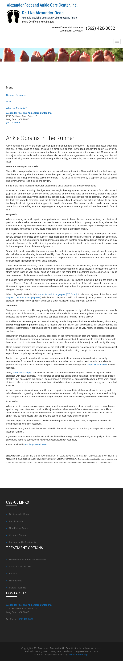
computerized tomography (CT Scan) (57, 294)
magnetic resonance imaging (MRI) (23, 297)
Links (8, 101)
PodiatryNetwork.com (35, 444)
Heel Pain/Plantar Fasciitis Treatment (26, 559)
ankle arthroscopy (22, 372)
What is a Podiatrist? (16, 108)
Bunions (11, 573)
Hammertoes (14, 580)
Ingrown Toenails (16, 587)
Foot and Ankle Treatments (21, 542)
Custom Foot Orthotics (19, 566)
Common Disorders (15, 95)
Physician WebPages (78, 654)
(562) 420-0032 (13, 122)
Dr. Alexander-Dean (17, 514)
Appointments (14, 521)
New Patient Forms (17, 528)
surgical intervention (97, 364)
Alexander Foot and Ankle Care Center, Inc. (29, 113)
